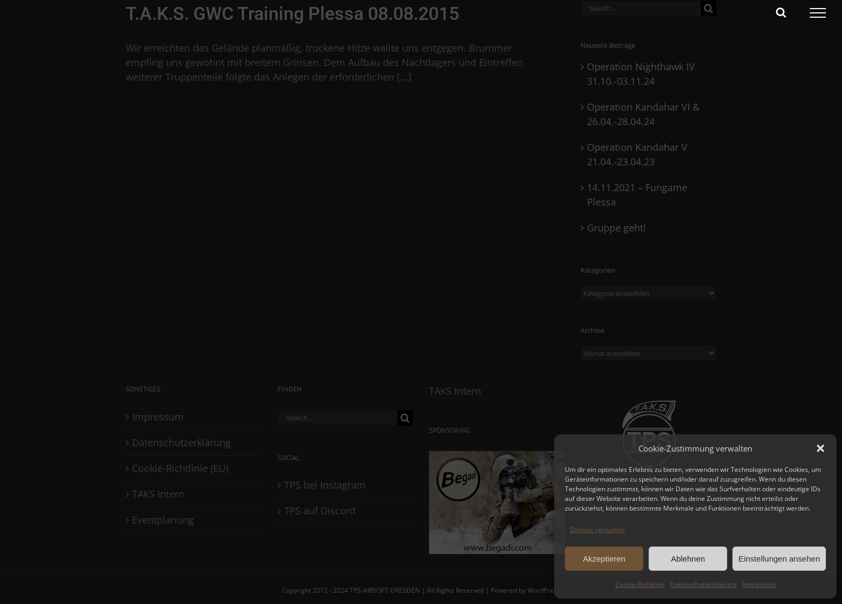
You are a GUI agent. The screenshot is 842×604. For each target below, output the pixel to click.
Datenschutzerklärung (703, 584)
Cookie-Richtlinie (640, 584)
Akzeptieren (604, 558)
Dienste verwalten (597, 529)
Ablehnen (688, 558)
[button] (820, 448)
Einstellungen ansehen (779, 558)
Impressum (759, 584)
